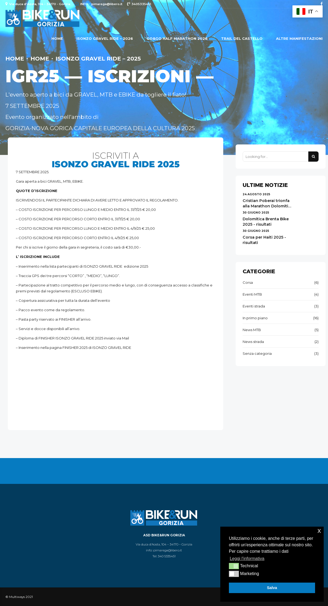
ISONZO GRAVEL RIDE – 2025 (98, 58)
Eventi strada (254, 306)
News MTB (252, 330)
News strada (253, 341)
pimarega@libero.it (167, 550)
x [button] (319, 530)
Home (57, 38)
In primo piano (255, 318)
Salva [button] (272, 588)
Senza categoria (257, 353)
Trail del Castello (242, 38)
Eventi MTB (252, 294)
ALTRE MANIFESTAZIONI (299, 38)
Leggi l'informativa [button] (247, 558)
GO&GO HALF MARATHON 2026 (177, 38)
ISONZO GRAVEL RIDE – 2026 (104, 38)
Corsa (248, 282)
